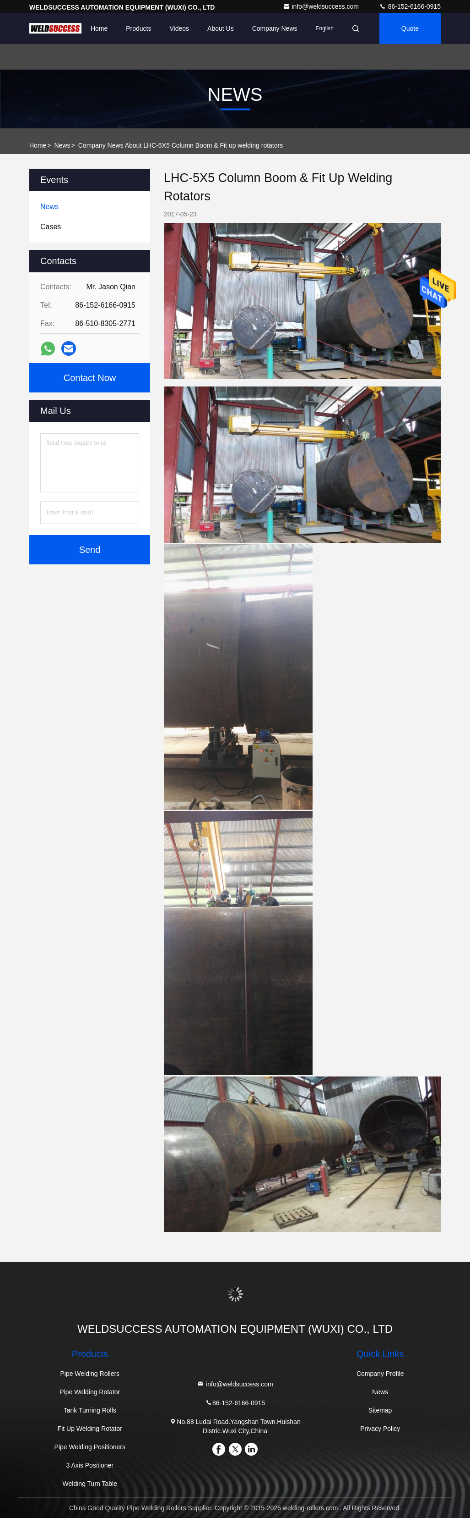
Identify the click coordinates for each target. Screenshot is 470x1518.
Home (99, 28)
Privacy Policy (380, 1428)
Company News (274, 28)
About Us (220, 28)
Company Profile (380, 1373)
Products (138, 28)
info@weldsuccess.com (322, 6)
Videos (179, 28)
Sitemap (380, 1410)
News (62, 145)
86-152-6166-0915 (410, 6)
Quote (410, 28)
